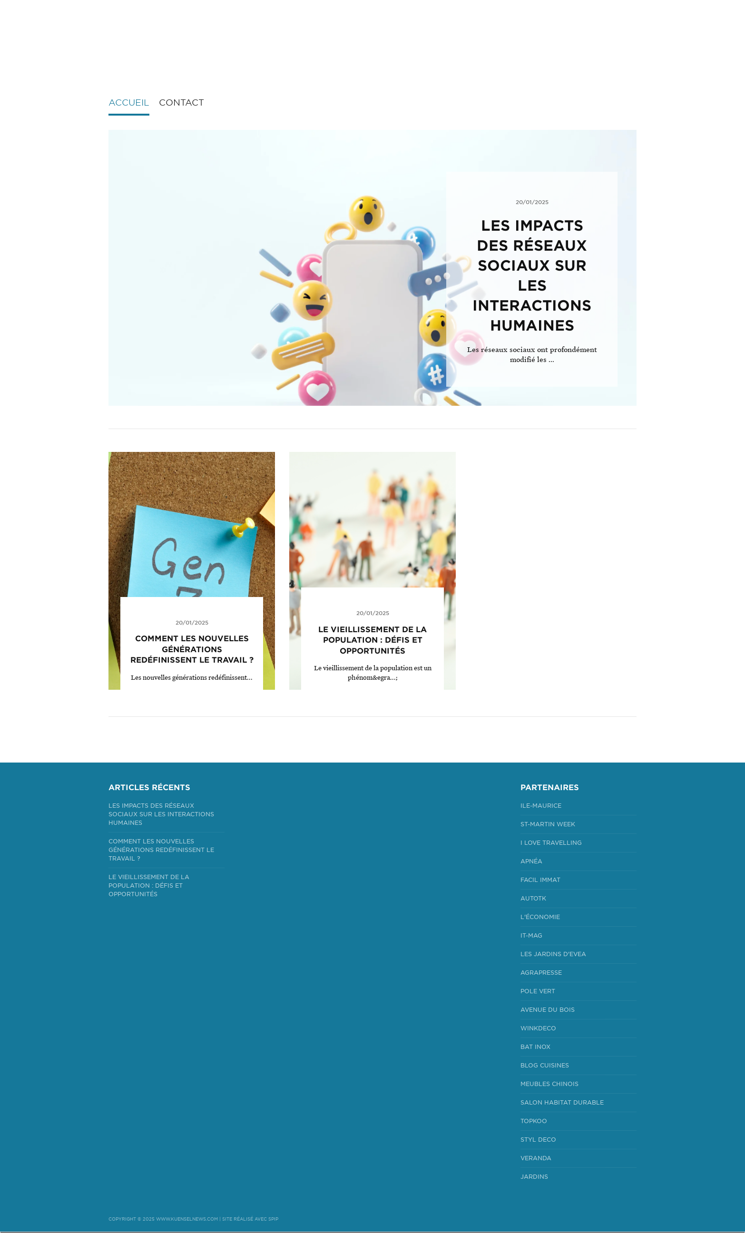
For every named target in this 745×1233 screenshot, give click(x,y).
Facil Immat (540, 879)
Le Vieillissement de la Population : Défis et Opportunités (372, 640)
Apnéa (531, 861)
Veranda (535, 1158)
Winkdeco (538, 1028)
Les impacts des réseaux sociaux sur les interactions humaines (161, 814)
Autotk (533, 898)
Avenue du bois (547, 1009)
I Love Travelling (551, 842)
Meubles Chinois (549, 1083)
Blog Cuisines (544, 1065)
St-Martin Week (547, 824)
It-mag (531, 935)
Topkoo (533, 1121)
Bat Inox (535, 1046)
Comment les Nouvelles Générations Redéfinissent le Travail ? (192, 649)
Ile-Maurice (540, 805)
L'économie (540, 916)
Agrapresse (541, 972)
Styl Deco (538, 1139)
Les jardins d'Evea (553, 954)
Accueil (128, 103)
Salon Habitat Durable (562, 1102)
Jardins (534, 1176)
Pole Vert (537, 991)
